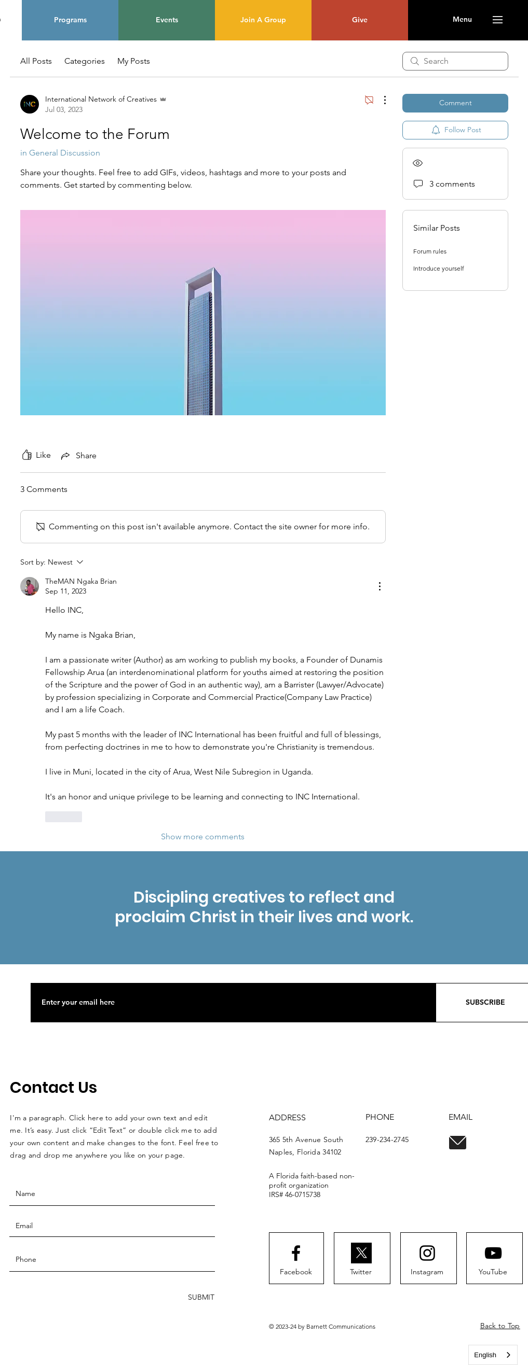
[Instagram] (427, 1272)
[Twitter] (361, 1272)
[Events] (166, 20)
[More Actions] (379, 100)
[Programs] (70, 20)
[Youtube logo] (493, 1253)
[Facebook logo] (296, 1253)
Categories (84, 61)
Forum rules (429, 251)
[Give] (360, 20)
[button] (462, 19)
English (485, 1355)
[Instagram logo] (427, 1253)
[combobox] (493, 1355)
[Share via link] (78, 455)
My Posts (133, 61)
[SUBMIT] (200, 1297)
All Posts (36, 61)
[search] (455, 61)
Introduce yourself (438, 268)
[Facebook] (296, 1272)
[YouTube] (493, 1272)
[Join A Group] (263, 20)
